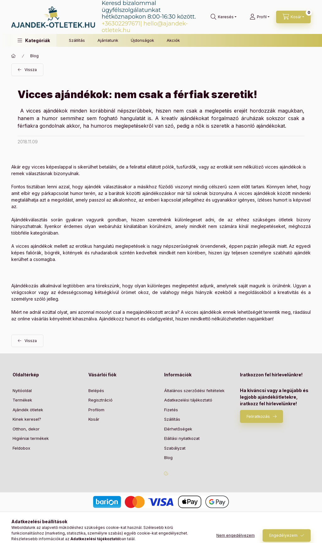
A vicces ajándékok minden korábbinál (67, 111)
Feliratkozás (258, 416)
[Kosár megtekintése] (293, 17)
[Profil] (259, 17)
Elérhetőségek (178, 428)
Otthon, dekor (26, 428)
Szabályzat (175, 448)
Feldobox (21, 448)
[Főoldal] (13, 56)
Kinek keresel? (27, 419)
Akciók (173, 40)
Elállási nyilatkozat (182, 438)
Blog (34, 55)
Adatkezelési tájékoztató (188, 399)
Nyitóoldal (22, 390)
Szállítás (77, 40)
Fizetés (171, 409)
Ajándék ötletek (28, 409)
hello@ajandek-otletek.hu (145, 27)
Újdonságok (142, 40)
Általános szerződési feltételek (194, 390)
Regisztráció (100, 399)
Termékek (22, 399)
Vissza (31, 69)
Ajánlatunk (107, 40)
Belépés (96, 390)
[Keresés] (223, 17)
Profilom (96, 409)
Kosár (93, 419)
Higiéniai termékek (31, 438)
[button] (33, 40)
